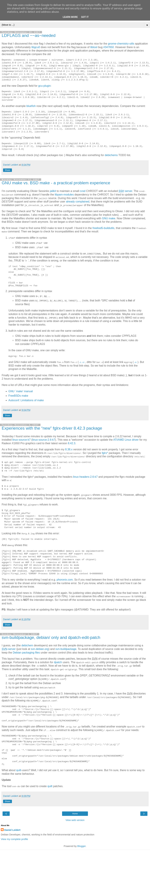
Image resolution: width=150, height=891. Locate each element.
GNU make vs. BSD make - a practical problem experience (56, 183)
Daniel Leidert (12, 829)
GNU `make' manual (21, 391)
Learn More (70, 17)
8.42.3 (71, 443)
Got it (85, 17)
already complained (77, 201)
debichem (27, 645)
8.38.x (68, 449)
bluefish (31, 106)
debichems (111, 155)
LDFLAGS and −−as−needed (28, 35)
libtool (93, 47)
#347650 (108, 47)
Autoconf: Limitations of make (26, 399)
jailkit (53, 191)
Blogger (81, 845)
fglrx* (105, 452)
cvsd (83, 191)
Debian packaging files (26, 652)
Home (75, 813)
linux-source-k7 (21, 439)
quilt (18, 769)
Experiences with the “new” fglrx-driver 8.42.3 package (52, 428)
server (125, 191)
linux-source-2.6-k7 (43, 439)
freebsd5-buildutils (103, 227)
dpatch (58, 661)
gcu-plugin (44, 85)
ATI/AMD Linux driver (126, 439)
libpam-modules (64, 194)
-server (9, 648)
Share (7, 170)
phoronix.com (65, 579)
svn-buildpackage (65, 648)
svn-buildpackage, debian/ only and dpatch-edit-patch (51, 637)
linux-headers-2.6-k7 (85, 476)
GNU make (108, 218)
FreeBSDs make (18, 395)
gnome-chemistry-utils (121, 43)
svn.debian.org (40, 648)
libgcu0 (35, 47)
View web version (75, 819)
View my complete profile (14, 838)
